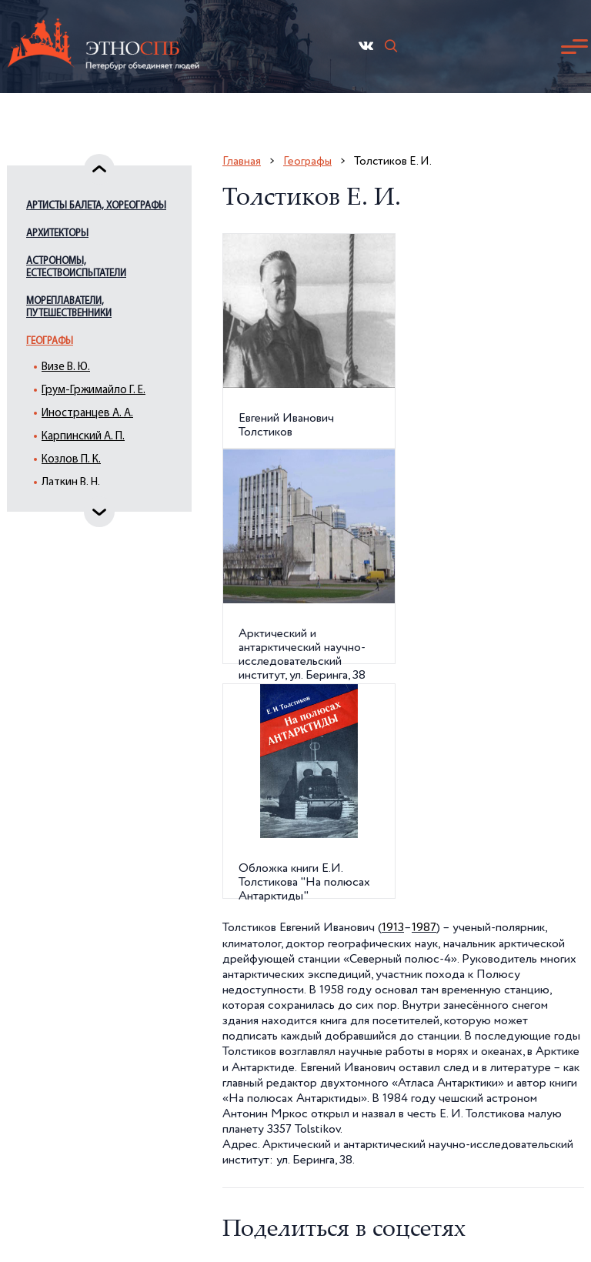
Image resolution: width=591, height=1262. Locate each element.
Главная (241, 161)
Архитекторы (57, 234)
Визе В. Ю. (66, 367)
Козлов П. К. (71, 460)
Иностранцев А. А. (87, 413)
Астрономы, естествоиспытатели (76, 267)
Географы (49, 341)
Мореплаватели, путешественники (69, 307)
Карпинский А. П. (83, 436)
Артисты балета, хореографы (96, 206)
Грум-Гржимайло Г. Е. (93, 390)
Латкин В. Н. (71, 483)
